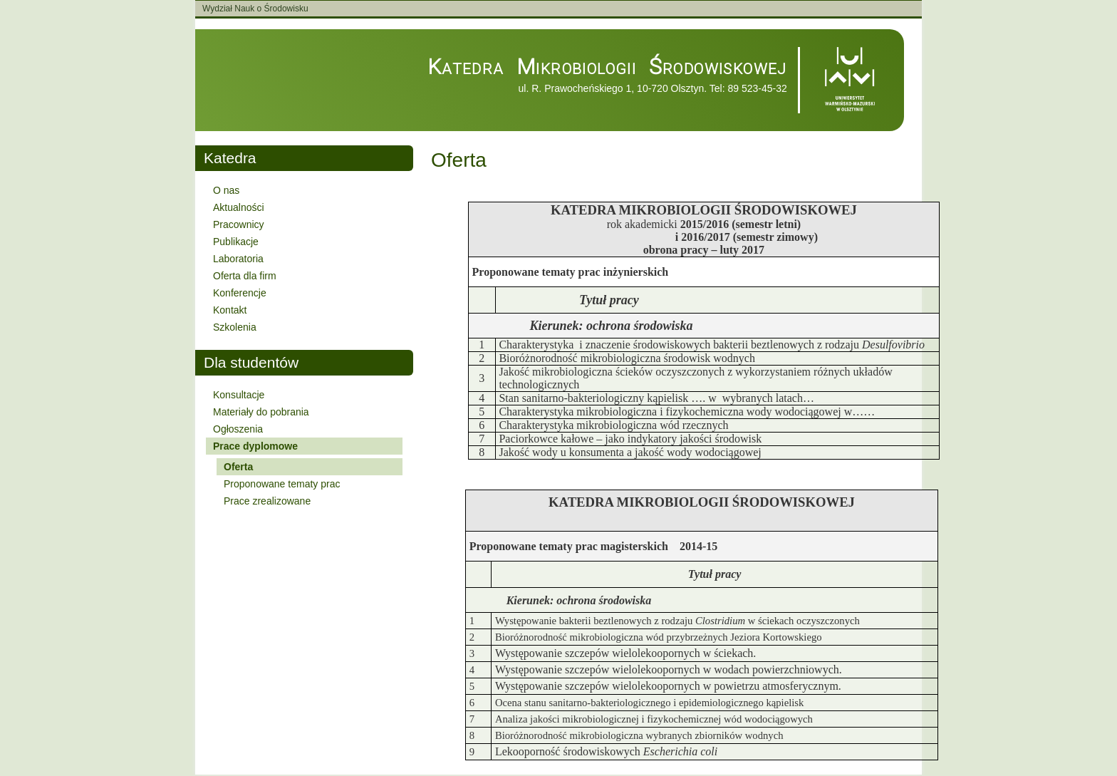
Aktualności (238, 207)
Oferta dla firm (244, 275)
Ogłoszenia (238, 429)
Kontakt (229, 310)
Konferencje (239, 293)
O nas (226, 190)
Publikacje (236, 241)
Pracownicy (238, 224)
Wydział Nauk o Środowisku (255, 9)
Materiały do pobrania (261, 412)
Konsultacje (238, 394)
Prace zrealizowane (267, 501)
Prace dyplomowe (255, 446)
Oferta (238, 466)
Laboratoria (238, 258)
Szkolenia (234, 327)
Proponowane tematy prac (282, 484)
